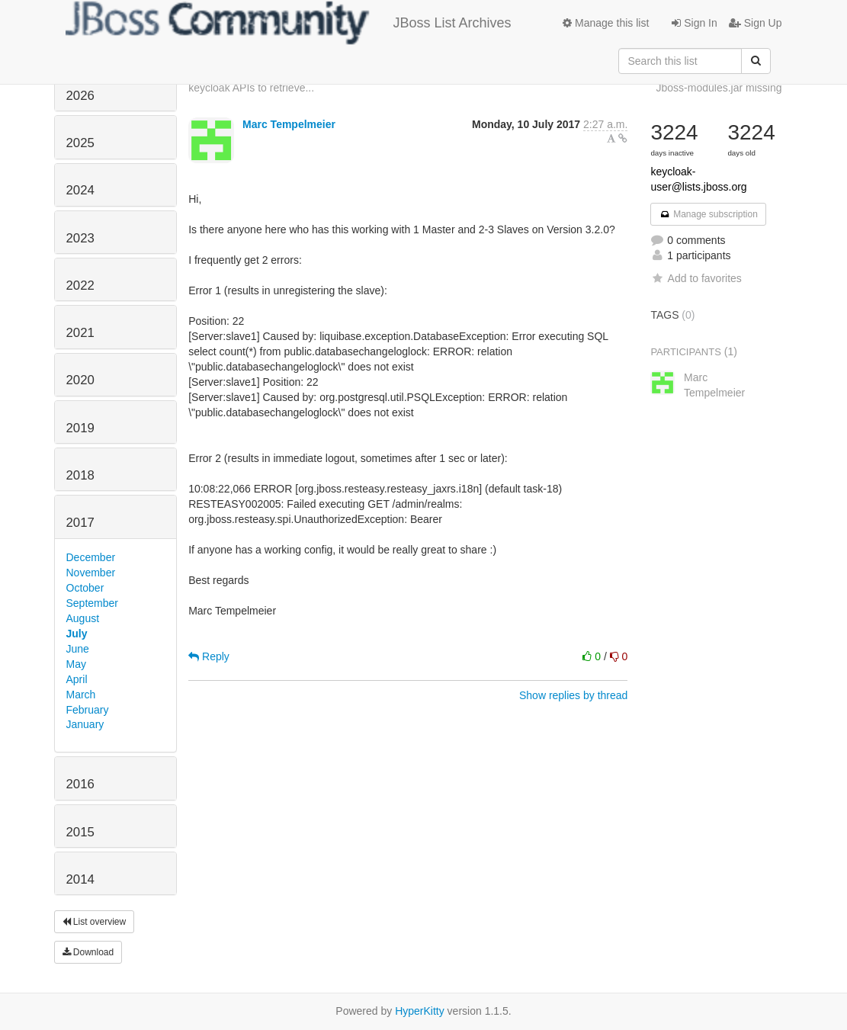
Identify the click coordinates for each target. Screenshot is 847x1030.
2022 (80, 285)
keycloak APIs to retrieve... (251, 88)
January (85, 724)
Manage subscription (708, 214)
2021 (80, 333)
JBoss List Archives (289, 23)
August (83, 618)
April (77, 679)
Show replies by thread (573, 695)
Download (88, 952)
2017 (80, 522)
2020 (80, 380)
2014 (80, 879)
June (77, 649)
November (91, 572)
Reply (208, 656)
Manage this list (606, 23)
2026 (80, 95)
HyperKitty (419, 1011)
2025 (80, 143)
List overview (95, 921)
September (92, 603)
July (77, 633)
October (85, 588)
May (76, 664)
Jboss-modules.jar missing (719, 88)
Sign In (694, 23)
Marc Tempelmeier (288, 124)
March (81, 694)
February (87, 710)
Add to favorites (695, 278)
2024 (80, 190)
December (91, 557)
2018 (80, 475)
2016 (80, 784)
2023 (80, 238)
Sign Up (755, 23)
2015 (80, 832)
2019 (80, 428)
